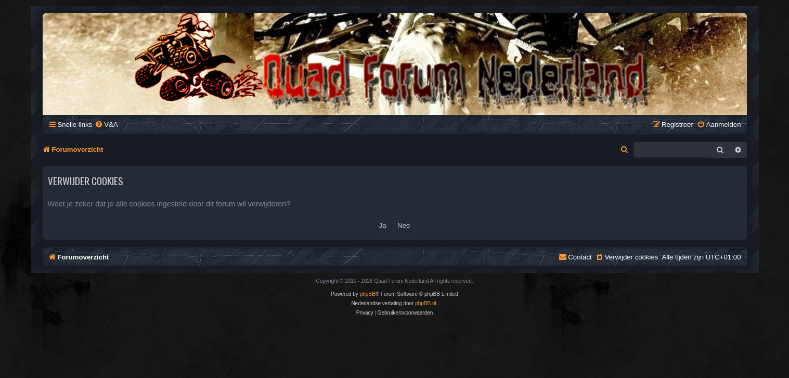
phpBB (368, 294)
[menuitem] (106, 124)
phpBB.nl (425, 303)
